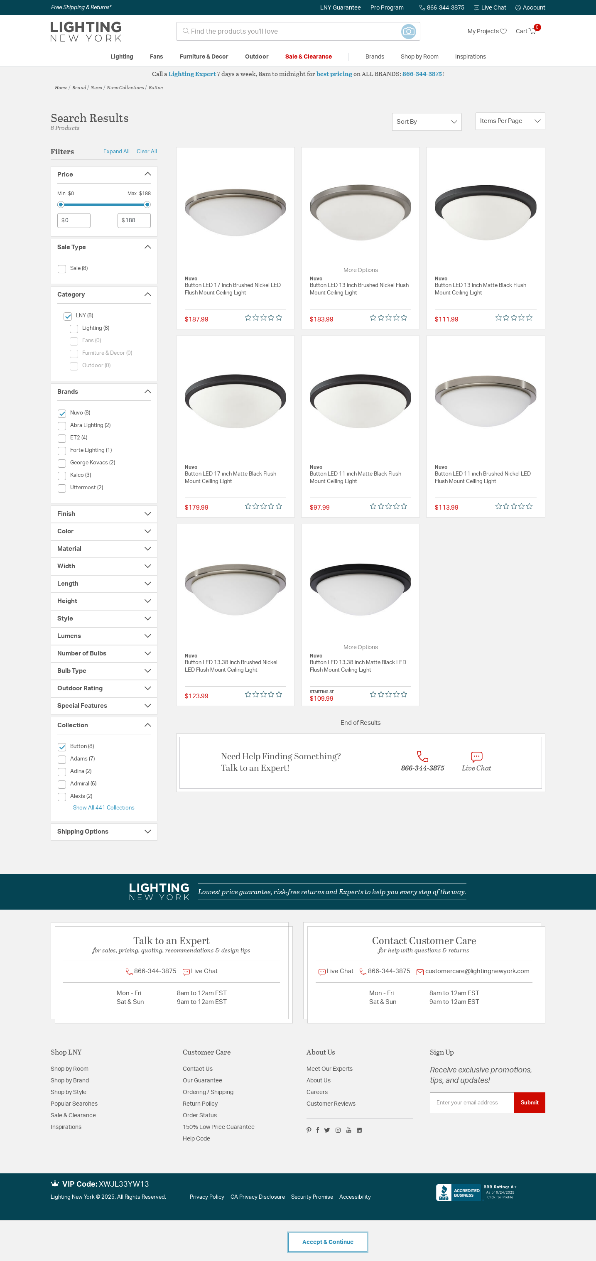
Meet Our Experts (330, 1069)
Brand (79, 87)
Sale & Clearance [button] (308, 57)
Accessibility (355, 1197)
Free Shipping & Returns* (81, 7)
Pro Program (387, 8)
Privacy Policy (207, 1197)
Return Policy (200, 1104)
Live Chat (490, 8)
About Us (319, 1081)
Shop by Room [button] (420, 57)
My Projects (487, 31)
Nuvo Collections (125, 87)
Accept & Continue (327, 1242)
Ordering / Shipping (208, 1092)
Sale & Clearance (73, 1116)
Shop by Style (68, 1092)
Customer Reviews (331, 1104)
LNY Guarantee (340, 8)
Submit (530, 1103)
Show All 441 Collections (104, 808)
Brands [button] (374, 57)
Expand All (116, 152)
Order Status (200, 1116)
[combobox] (298, 31)
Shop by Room (69, 1069)
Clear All (147, 152)
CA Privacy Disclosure (258, 1197)
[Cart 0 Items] (530, 31)
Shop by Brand (70, 1081)
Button (156, 87)
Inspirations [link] (470, 57)
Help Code (196, 1139)
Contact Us (198, 1069)
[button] (530, 8)
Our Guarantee (202, 1081)
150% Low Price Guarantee (219, 1127)
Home (61, 87)
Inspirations (66, 1127)
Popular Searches (74, 1104)
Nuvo (96, 87)
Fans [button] (156, 57)
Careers (317, 1092)
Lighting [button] (121, 57)
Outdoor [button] (257, 57)
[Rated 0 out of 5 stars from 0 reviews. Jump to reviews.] (265, 318)
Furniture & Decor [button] (204, 57)
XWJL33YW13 (124, 1184)
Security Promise (312, 1197)
